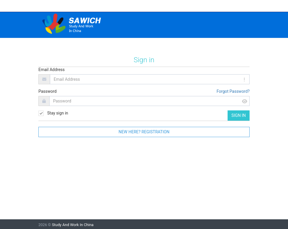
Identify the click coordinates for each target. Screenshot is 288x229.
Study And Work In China (73, 225)
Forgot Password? (233, 91)
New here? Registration (144, 131)
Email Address (51, 69)
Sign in (238, 115)
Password (47, 91)
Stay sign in (53, 113)
